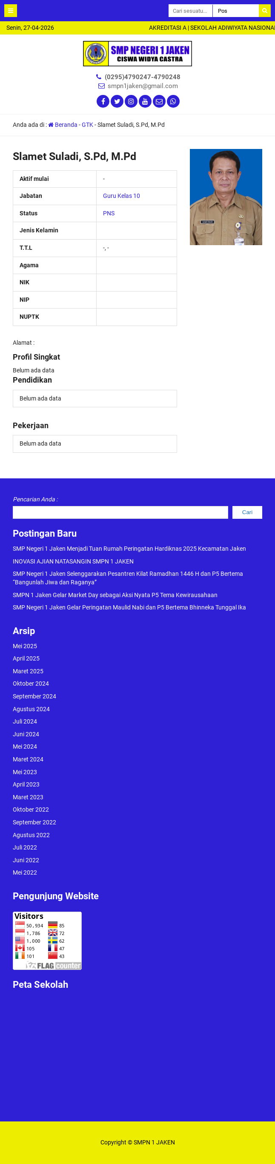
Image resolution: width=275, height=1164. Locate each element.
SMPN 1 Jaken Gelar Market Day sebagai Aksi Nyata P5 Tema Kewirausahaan (115, 595)
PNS (109, 213)
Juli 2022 (25, 847)
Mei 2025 (25, 646)
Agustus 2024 (31, 709)
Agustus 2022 (31, 835)
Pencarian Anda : (35, 499)
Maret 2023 (28, 797)
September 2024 (34, 696)
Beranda (62, 124)
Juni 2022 (26, 860)
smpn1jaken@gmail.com (143, 86)
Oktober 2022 (31, 809)
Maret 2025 (28, 671)
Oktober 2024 (31, 683)
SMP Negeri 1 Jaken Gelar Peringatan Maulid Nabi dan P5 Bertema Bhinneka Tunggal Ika (129, 607)
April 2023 (26, 784)
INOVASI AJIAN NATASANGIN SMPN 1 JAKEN (73, 561)
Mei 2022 (25, 872)
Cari (247, 512)
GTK (87, 124)
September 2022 (34, 822)
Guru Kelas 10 (121, 195)
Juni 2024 (26, 734)
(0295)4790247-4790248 (142, 77)
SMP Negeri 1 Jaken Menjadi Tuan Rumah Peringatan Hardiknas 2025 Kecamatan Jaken (129, 548)
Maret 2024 (28, 759)
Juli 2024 (25, 721)
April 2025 (26, 658)
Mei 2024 (25, 746)
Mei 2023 (25, 772)
